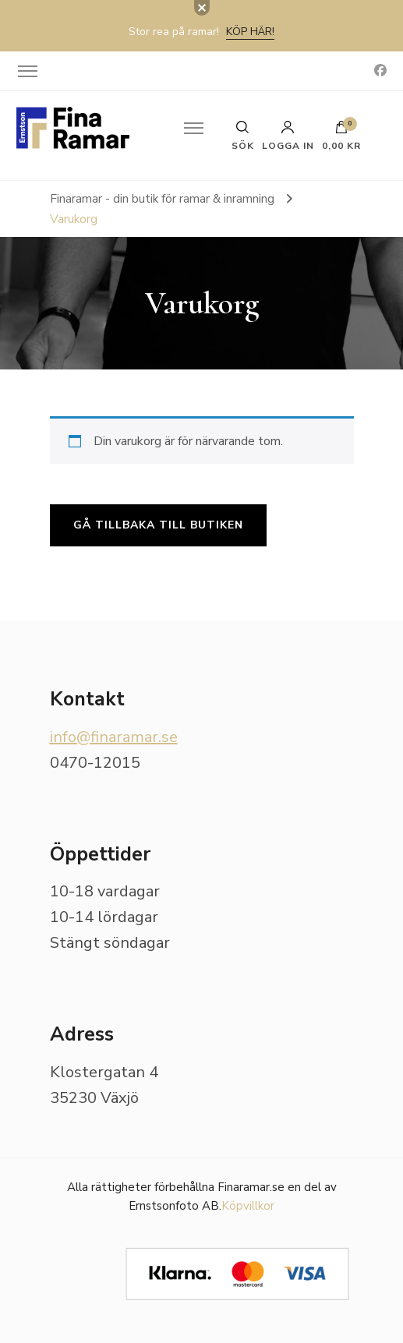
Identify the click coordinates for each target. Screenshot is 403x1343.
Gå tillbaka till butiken (158, 525)
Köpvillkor (247, 1206)
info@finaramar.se (114, 736)
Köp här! (250, 31)
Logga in (288, 135)
